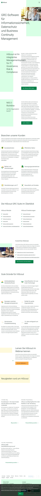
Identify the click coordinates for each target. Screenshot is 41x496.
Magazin (3, 477)
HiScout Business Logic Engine (28, 216)
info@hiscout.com (6, 488)
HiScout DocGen (26, 221)
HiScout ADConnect (26, 214)
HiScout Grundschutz (7, 219)
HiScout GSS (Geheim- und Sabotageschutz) (11, 226)
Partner (12, 476)
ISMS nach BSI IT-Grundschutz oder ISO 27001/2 (26, 254)
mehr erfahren (26, 123)
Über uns (16, 476)
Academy (8, 476)
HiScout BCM (5, 214)
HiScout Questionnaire (27, 223)
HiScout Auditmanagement (8, 223)
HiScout (4, 2)
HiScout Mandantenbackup (28, 226)
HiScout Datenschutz (7, 216)
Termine (20, 476)
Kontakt (11, 477)
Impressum (38, 493)
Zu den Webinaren (21, 363)
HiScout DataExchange (27, 219)
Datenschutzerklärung (30, 493)
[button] (39, 2)
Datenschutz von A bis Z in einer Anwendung (25, 252)
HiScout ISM (5, 221)
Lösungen (3, 476)
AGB (25, 493)
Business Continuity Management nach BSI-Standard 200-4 (28, 257)
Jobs (24, 476)
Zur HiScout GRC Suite (28, 88)
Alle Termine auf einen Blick (24, 261)
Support (7, 477)
